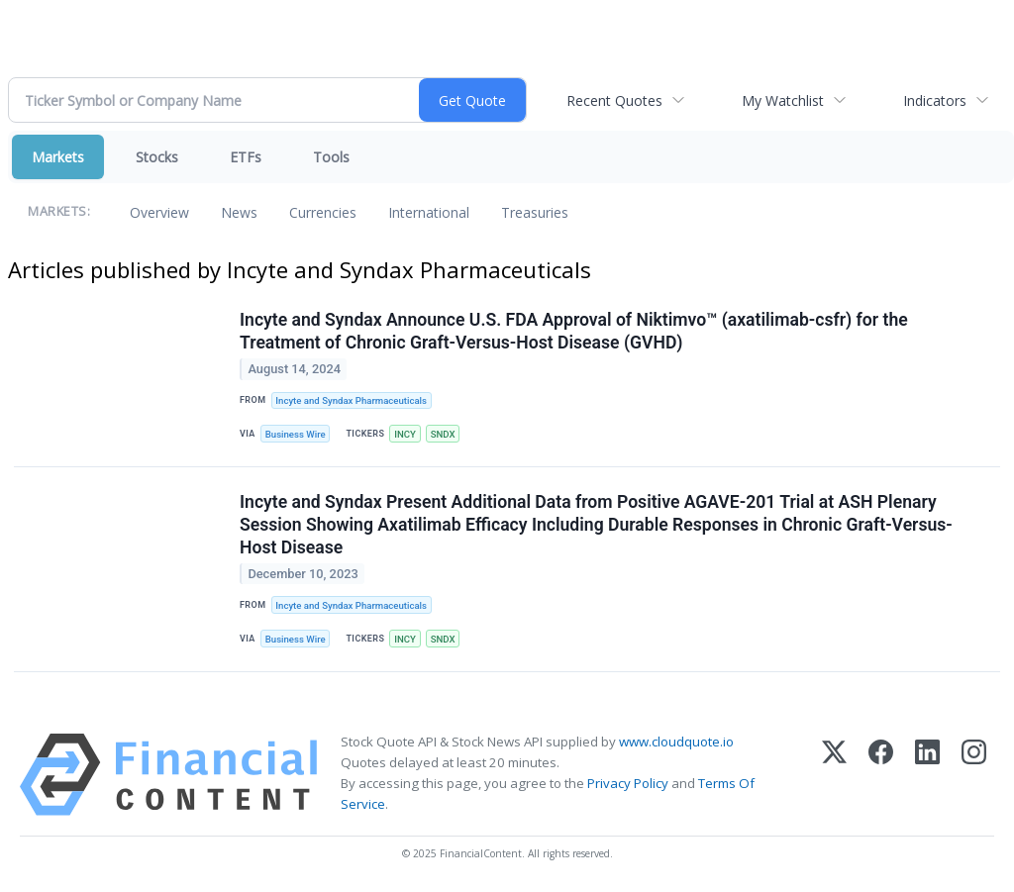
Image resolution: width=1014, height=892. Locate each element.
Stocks (157, 157)
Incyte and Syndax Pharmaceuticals (351, 400)
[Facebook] (881, 775)
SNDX (443, 434)
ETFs (245, 157)
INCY (405, 434)
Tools (331, 157)
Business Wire (295, 434)
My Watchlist (783, 100)
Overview (159, 212)
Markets (58, 157)
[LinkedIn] (927, 775)
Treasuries (534, 212)
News (239, 212)
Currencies (322, 212)
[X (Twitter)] (834, 775)
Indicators (934, 100)
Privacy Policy (627, 783)
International (428, 212)
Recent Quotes (614, 100)
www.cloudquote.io (676, 741)
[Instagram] (974, 775)
